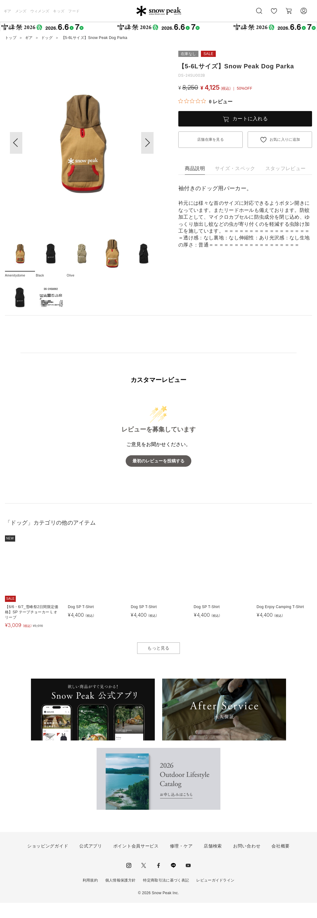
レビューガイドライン (215, 895)
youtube (188, 880)
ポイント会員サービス (136, 860)
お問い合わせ (246, 860)
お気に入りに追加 (285, 139)
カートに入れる (250, 118)
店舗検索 (213, 860)
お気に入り (273, 14)
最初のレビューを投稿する (158, 476)
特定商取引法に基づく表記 (166, 895)
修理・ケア (181, 860)
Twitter (144, 880)
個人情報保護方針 (120, 895)
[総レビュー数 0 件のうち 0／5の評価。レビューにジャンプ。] (205, 101)
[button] (147, 143)
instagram (129, 880)
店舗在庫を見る (210, 139)
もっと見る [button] (158, 662)
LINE (173, 880)
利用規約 (90, 895)
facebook (158, 880)
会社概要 (280, 860)
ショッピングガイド (47, 860)
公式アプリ (90, 860)
